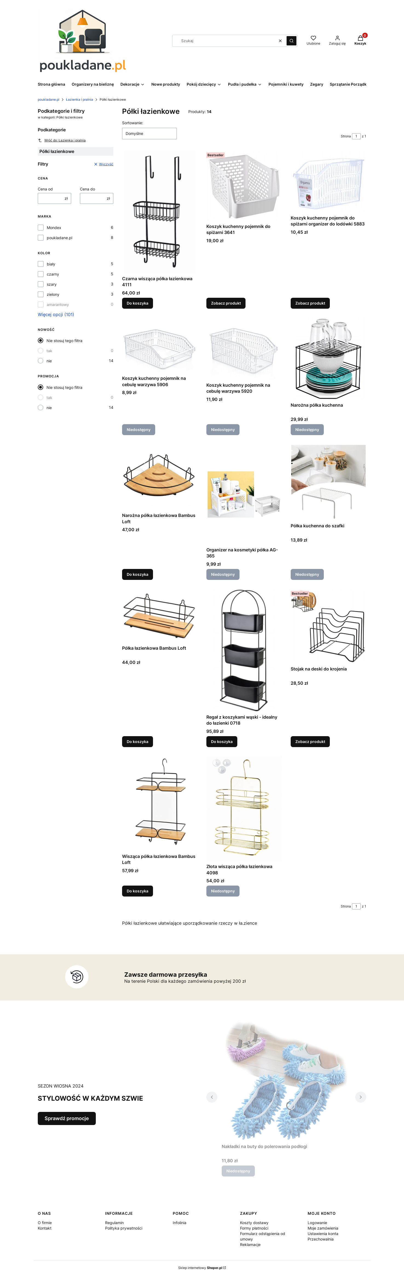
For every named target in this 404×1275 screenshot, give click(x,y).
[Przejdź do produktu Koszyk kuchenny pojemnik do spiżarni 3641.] (244, 185)
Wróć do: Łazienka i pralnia (62, 140)
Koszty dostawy (254, 1222)
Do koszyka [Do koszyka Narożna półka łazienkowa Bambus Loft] (137, 574)
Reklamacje (250, 1244)
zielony (53, 294)
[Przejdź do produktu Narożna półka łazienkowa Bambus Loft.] (160, 477)
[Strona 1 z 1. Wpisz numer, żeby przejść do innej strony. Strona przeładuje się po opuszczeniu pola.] (356, 136)
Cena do (87, 189)
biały (51, 264)
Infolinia (179, 1222)
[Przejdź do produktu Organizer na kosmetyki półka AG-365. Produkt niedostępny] (244, 494)
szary (52, 284)
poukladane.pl (48, 99)
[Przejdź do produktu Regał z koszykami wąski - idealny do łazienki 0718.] (244, 650)
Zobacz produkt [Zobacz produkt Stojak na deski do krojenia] (310, 741)
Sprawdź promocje (67, 1118)
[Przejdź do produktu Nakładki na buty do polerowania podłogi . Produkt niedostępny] (286, 1079)
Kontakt (44, 1228)
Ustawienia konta (323, 1233)
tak (49, 350)
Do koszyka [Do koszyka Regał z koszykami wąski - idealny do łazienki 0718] (222, 741)
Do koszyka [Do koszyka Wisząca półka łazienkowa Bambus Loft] (137, 891)
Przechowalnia (321, 1239)
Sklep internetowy (200, 1268)
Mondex (54, 227)
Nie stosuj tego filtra (64, 340)
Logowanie (317, 1222)
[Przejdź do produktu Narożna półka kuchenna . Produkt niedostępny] (328, 358)
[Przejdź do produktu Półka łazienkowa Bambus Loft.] (160, 616)
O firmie (45, 1222)
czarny (53, 274)
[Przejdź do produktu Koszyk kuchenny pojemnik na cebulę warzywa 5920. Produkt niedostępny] (244, 348)
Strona (346, 136)
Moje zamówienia (323, 1228)
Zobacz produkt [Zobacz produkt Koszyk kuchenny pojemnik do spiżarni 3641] (226, 303)
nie (49, 360)
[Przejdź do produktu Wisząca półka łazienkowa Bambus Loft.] (160, 803)
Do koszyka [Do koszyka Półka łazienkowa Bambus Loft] (137, 741)
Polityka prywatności (123, 1228)
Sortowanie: (132, 122)
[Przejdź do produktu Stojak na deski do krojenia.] (328, 626)
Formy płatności (254, 1228)
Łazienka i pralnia (79, 99)
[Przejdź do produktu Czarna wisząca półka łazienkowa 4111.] (160, 211)
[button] (291, 40)
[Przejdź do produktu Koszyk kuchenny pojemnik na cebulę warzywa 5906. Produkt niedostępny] (160, 345)
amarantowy (58, 304)
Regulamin (114, 1222)
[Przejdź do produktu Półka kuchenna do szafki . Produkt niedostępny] (328, 482)
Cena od (45, 189)
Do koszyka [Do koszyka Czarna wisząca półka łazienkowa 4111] (137, 303)
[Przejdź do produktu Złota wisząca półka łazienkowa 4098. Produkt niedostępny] (244, 808)
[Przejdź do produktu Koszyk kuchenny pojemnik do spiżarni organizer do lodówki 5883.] (328, 181)
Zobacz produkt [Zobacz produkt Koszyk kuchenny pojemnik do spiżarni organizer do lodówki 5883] (310, 303)
